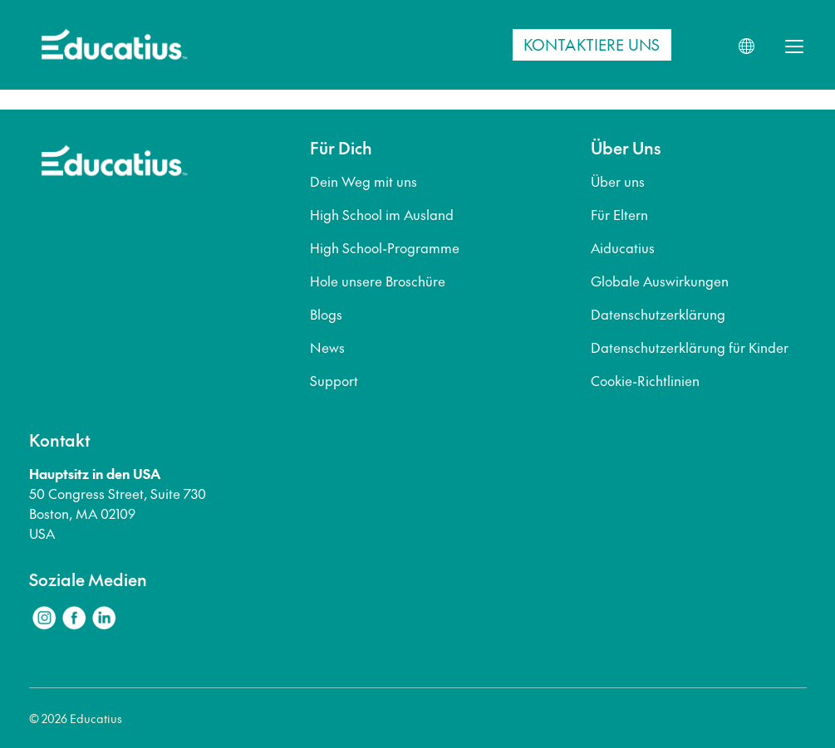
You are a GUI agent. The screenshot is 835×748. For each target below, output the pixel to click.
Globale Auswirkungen (660, 280)
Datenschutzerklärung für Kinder (689, 347)
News (327, 347)
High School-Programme (384, 247)
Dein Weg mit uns (363, 181)
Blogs (326, 314)
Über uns (618, 181)
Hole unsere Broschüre (377, 280)
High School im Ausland (382, 214)
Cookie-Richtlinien (645, 380)
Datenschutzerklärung (658, 314)
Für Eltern (619, 214)
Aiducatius (623, 247)
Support (334, 380)
